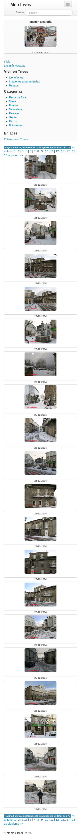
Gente (13, 117)
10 (46, 151)
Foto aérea (16, 125)
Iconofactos (16, 77)
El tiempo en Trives (16, 139)
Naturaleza (16, 109)
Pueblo (13, 105)
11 (51, 151)
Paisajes (14, 113)
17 (68, 151)
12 (57, 151)
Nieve (12, 101)
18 (73, 151)
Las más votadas (14, 65)
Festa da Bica (17, 97)
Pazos (13, 121)
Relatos (13, 85)
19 (5, 155)
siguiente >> (15, 155)
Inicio (7, 61)
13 (62, 151)
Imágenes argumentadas (24, 81)
